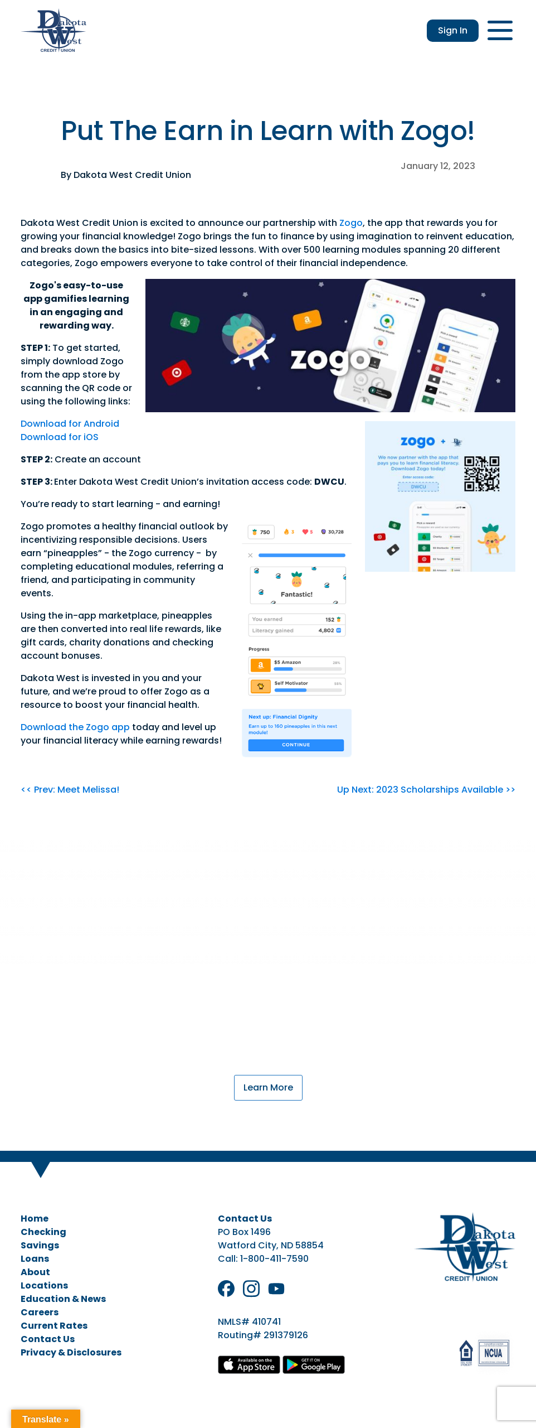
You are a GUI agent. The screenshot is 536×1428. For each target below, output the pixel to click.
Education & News (63, 1298)
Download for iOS (60, 437)
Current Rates (54, 1325)
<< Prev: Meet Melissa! (70, 789)
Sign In (452, 30)
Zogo (351, 222)
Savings (40, 1245)
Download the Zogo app (75, 727)
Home (34, 1218)
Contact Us (48, 1339)
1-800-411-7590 (274, 1258)
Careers (40, 1312)
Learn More (268, 1087)
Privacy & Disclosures (71, 1352)
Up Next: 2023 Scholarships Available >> (426, 789)
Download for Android (70, 423)
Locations (44, 1285)
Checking (43, 1232)
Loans (35, 1258)
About (35, 1272)
